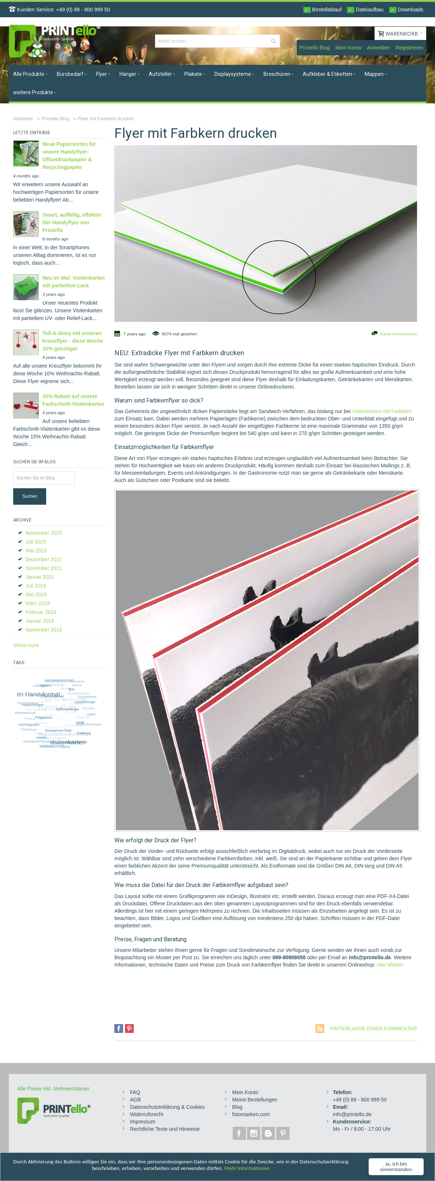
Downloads (406, 10)
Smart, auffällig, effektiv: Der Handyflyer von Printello (72, 222)
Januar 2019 (40, 621)
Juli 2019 (36, 586)
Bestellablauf (322, 10)
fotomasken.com (251, 1114)
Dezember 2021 (44, 559)
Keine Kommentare (398, 333)
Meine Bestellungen (254, 1100)
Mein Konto (348, 48)
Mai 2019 (36, 594)
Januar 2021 (40, 577)
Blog (237, 1107)
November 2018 (44, 630)
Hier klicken (390, 965)
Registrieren (409, 48)
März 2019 (38, 603)
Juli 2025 (36, 542)
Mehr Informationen (247, 1169)
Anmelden (378, 48)
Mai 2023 (36, 550)
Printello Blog (314, 48)
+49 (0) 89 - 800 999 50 (83, 9)
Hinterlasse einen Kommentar (373, 1028)
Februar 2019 (41, 612)
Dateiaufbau (365, 10)
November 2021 (44, 568)
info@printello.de (352, 1114)
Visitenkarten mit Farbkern (382, 411)
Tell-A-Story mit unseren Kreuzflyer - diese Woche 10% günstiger (73, 341)
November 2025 (44, 533)
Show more (26, 645)
